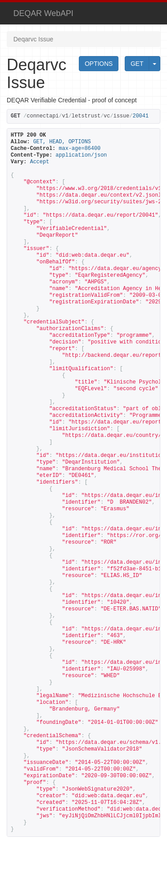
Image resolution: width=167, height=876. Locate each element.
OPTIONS (99, 63)
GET (136, 63)
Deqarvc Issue (33, 39)
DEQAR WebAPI (43, 13)
